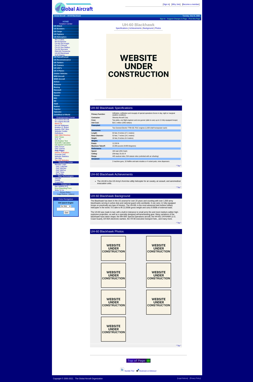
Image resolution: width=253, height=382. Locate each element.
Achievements (135, 28)
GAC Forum (59, 147)
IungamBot (59, 182)
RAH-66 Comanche (62, 51)
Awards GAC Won (62, 129)
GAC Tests (60, 172)
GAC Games (60, 149)
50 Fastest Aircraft (62, 120)
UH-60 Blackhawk (62, 53)
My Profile (60, 174)
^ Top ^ (178, 166)
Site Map (58, 158)
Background (148, 28)
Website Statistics (62, 156)
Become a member (191, 4)
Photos (158, 28)
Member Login (60, 164)
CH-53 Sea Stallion (62, 47)
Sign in (166, 4)
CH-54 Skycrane (61, 49)
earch (64, 203)
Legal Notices (182, 378)
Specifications (122, 28)
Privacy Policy (195, 378)
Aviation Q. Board (62, 127)
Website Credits (61, 131)
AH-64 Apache (60, 42)
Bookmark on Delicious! (146, 371)
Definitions (59, 133)
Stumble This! (127, 371)
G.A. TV (58, 139)
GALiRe (58, 178)
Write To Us (59, 190)
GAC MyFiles (61, 168)
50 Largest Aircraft (62, 121)
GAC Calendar (61, 166)
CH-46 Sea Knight (62, 43)
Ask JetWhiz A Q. (61, 186)
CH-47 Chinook (61, 45)
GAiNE (57, 180)
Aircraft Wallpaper (62, 125)
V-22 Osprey (60, 55)
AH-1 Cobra (59, 40)
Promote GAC (60, 154)
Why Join (176, 4)
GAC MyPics (61, 170)
